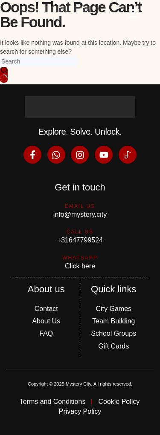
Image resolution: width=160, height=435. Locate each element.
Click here (80, 266)
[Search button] (4, 75)
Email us (80, 206)
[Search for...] (38, 61)
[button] (134, 13)
